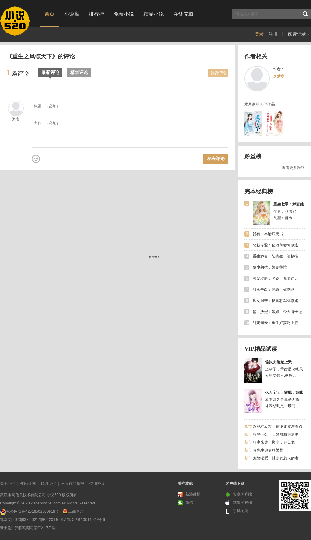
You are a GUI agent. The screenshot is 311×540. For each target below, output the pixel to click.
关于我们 (7, 483)
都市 (248, 426)
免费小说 (124, 14)
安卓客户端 (238, 494)
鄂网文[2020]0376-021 (19, 519)
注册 (272, 33)
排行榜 (96, 14)
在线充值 (183, 14)
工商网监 (75, 511)
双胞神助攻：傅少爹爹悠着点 (277, 426)
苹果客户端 (238, 502)
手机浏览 (236, 511)
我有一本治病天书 (268, 234)
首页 (49, 14)
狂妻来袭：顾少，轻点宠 (274, 442)
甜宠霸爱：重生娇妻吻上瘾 (275, 323)
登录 (259, 33)
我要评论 (218, 73)
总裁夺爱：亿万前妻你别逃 (275, 245)
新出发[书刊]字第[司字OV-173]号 (27, 528)
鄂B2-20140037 (52, 519)
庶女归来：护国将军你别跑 (275, 300)
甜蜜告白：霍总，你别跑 (273, 289)
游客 (16, 119)
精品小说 (153, 14)
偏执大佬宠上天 (278, 362)
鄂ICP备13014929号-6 (86, 519)
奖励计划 (28, 483)
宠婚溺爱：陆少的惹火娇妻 (276, 458)
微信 (185, 502)
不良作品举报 (72, 483)
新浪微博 (189, 494)
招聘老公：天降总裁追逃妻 (276, 434)
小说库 (71, 14)
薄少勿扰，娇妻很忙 (270, 267)
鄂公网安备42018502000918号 (32, 511)
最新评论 (50, 73)
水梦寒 (278, 76)
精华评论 (79, 72)
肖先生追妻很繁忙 (268, 450)
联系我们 (48, 483)
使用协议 (97, 483)
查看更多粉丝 (293, 168)
